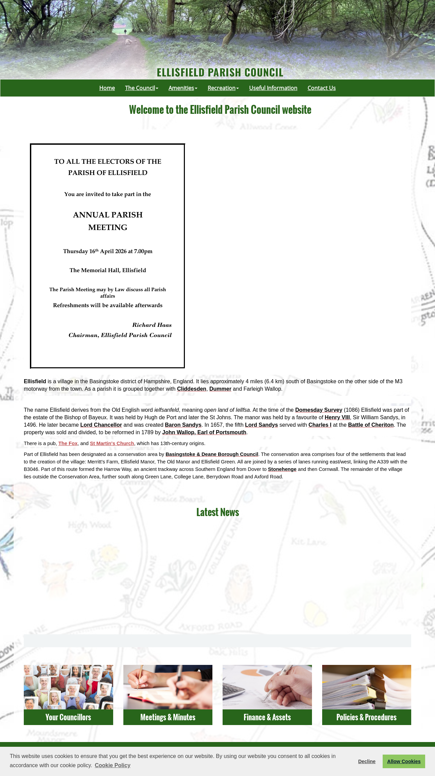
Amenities (183, 88)
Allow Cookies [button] (403, 761)
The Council (141, 88)
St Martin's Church (112, 443)
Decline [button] (367, 761)
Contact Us (322, 88)
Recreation (223, 88)
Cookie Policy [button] (112, 765)
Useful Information (273, 88)
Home (107, 88)
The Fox (67, 443)
